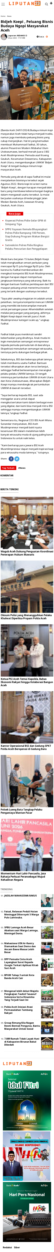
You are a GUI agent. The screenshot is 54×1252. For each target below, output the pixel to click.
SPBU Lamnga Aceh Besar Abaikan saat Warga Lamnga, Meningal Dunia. (21, 930)
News (9, 16)
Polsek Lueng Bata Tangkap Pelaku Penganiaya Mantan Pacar (21, 811)
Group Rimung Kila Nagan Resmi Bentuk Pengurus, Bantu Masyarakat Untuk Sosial (22, 1025)
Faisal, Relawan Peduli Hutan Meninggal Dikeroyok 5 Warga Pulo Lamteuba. (21, 914)
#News (21, 468)
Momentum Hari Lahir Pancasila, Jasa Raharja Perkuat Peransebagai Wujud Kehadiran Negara (23, 876)
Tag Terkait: (8, 468)
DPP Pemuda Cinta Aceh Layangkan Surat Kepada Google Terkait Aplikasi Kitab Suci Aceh (21, 964)
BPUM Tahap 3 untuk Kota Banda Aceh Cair (19, 977)
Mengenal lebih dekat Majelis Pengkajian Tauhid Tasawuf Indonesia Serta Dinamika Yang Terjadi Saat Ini (21, 995)
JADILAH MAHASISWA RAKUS (20, 895)
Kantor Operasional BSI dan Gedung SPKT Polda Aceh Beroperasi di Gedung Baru (26, 747)
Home (3, 16)
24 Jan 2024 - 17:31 (15, 38)
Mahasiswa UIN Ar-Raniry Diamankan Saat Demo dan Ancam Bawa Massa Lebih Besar (20, 948)
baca (40, 36)
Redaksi (7, 1247)
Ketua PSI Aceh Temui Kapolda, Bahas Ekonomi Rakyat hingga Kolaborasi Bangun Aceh (27, 682)
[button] (51, 2)
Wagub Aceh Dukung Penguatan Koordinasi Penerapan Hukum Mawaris (27, 553)
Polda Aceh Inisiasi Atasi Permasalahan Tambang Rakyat (18, 1009)
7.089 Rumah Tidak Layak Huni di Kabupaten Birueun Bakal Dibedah (21, 1041)
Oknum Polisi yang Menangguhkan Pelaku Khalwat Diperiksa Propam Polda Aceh (26, 617)
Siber (17, 1247)
